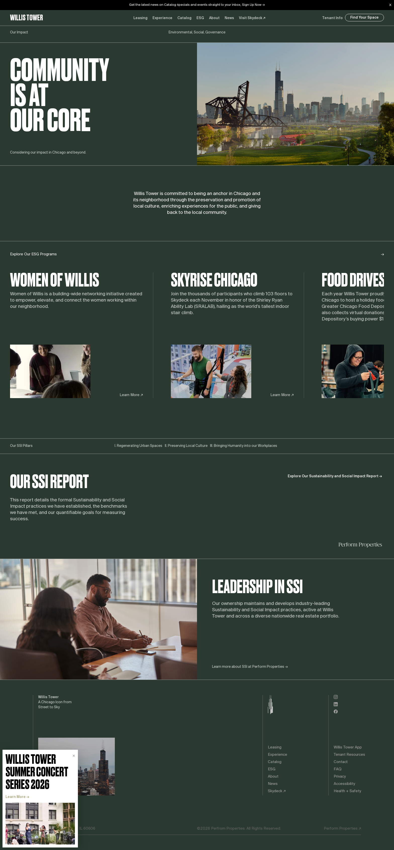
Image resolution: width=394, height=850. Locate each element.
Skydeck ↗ (277, 791)
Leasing (140, 18)
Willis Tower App (348, 747)
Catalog (184, 18)
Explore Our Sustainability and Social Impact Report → (335, 476)
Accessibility (344, 784)
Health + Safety (347, 791)
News (229, 18)
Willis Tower (26, 18)
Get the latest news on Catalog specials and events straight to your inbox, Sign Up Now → (197, 5)
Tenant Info (332, 18)
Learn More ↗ (131, 395)
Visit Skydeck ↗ (252, 18)
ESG (200, 18)
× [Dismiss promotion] (74, 755)
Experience (277, 755)
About (214, 18)
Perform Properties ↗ (342, 829)
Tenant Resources (349, 755)
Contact (341, 762)
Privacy (340, 777)
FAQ (337, 769)
